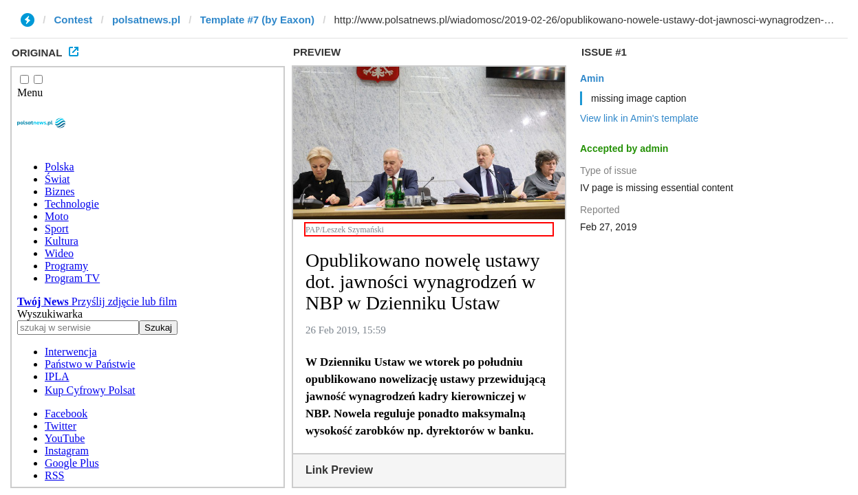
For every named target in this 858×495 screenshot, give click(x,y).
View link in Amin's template (639, 118)
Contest (73, 19)
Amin (592, 78)
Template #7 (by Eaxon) (257, 19)
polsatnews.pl (146, 19)
